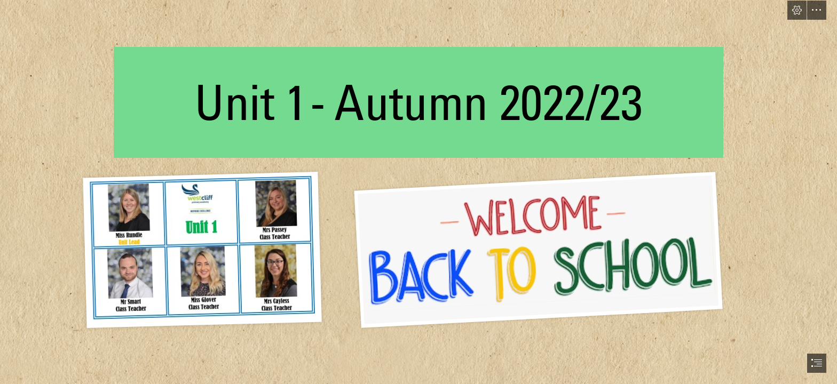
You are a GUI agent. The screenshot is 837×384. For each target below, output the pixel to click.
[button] (797, 10)
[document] (418, 192)
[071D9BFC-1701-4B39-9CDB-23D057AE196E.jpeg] (528, 249)
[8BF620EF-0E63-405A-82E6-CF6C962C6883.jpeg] (202, 249)
